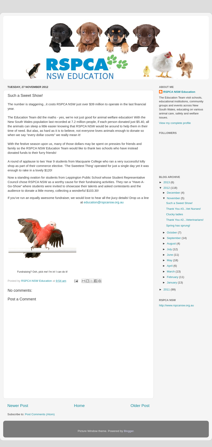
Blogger (129, 431)
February (173, 277)
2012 (167, 187)
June (170, 254)
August (172, 243)
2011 (167, 289)
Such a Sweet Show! (179, 203)
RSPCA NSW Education (179, 91)
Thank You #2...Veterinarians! (185, 219)
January (172, 282)
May (170, 260)
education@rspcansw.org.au (104, 202)
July (170, 249)
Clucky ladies (174, 214)
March (171, 271)
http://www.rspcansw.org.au (176, 305)
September (174, 238)
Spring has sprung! (178, 225)
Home (79, 405)
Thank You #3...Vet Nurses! (183, 208)
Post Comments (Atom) (40, 414)
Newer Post (17, 405)
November (174, 198)
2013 (167, 182)
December (174, 192)
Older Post (140, 405)
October (172, 232)
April (170, 265)
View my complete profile (175, 123)
